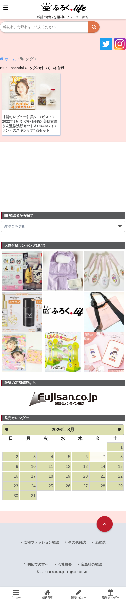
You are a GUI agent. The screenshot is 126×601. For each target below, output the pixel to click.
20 (85, 476)
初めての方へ (37, 565)
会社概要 (65, 565)
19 (68, 476)
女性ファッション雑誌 (41, 543)
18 (50, 476)
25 (50, 486)
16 (16, 476)
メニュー (16, 594)
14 (103, 467)
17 (33, 476)
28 (103, 486)
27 (85, 486)
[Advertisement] (38, 174)
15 (120, 467)
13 (85, 467)
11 (50, 467)
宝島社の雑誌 (91, 565)
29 (120, 486)
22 (120, 476)
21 (103, 476)
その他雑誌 (77, 543)
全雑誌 (100, 543)
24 (33, 486)
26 (68, 486)
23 (16, 486)
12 (68, 467)
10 (33, 467)
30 (16, 496)
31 (33, 496)
